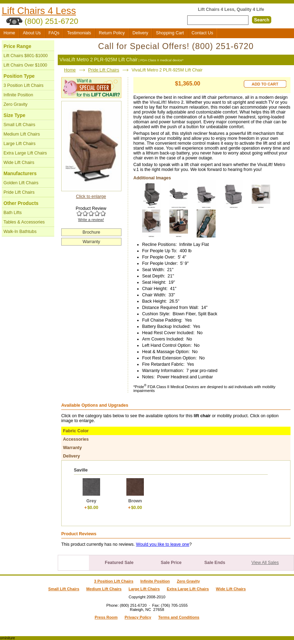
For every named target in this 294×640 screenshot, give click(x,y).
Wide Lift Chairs (19, 162)
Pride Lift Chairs (19, 192)
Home (9, 32)
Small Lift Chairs (19, 124)
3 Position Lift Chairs (23, 85)
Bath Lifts (13, 212)
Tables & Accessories (24, 222)
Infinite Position (18, 94)
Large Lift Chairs (19, 143)
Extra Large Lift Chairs (25, 153)
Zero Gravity (16, 104)
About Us (32, 32)
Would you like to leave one (162, 544)
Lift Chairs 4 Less (39, 10)
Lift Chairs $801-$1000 (26, 55)
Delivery (140, 32)
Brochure (91, 232)
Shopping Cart (170, 32)
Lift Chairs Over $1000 (25, 65)
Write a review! (91, 220)
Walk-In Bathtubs (20, 231)
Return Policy (112, 32)
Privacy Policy (138, 617)
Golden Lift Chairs (21, 182)
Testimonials (79, 32)
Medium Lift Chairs (22, 134)
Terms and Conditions (179, 617)
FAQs (54, 32)
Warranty (91, 241)
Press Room (105, 617)
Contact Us (202, 32)
